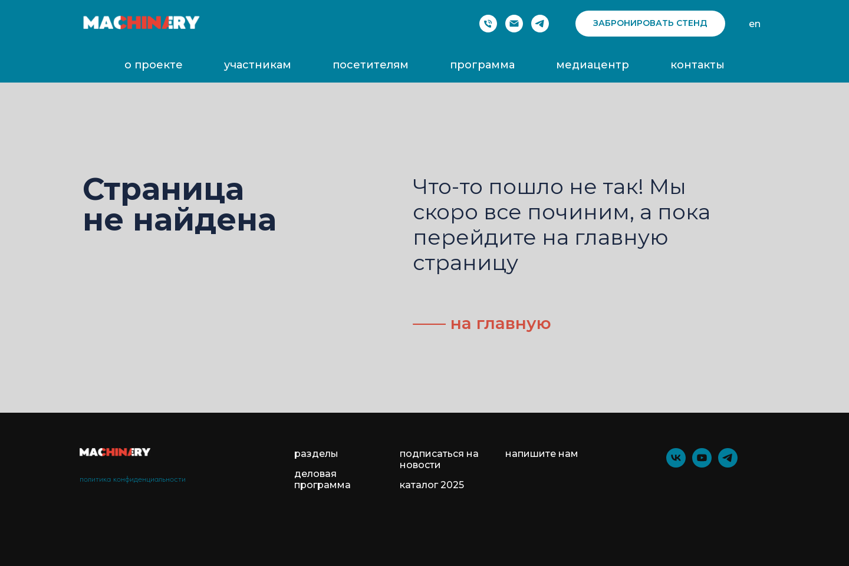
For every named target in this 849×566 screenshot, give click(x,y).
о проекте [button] (153, 64)
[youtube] (702, 464)
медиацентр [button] (592, 64)
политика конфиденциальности (133, 478)
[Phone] (488, 23)
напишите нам (541, 453)
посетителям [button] (371, 64)
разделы (316, 453)
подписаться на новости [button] (439, 459)
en (755, 23)
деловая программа (322, 479)
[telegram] (540, 23)
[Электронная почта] (514, 23)
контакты (697, 64)
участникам (257, 64)
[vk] (676, 464)
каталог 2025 (432, 485)
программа (482, 64)
